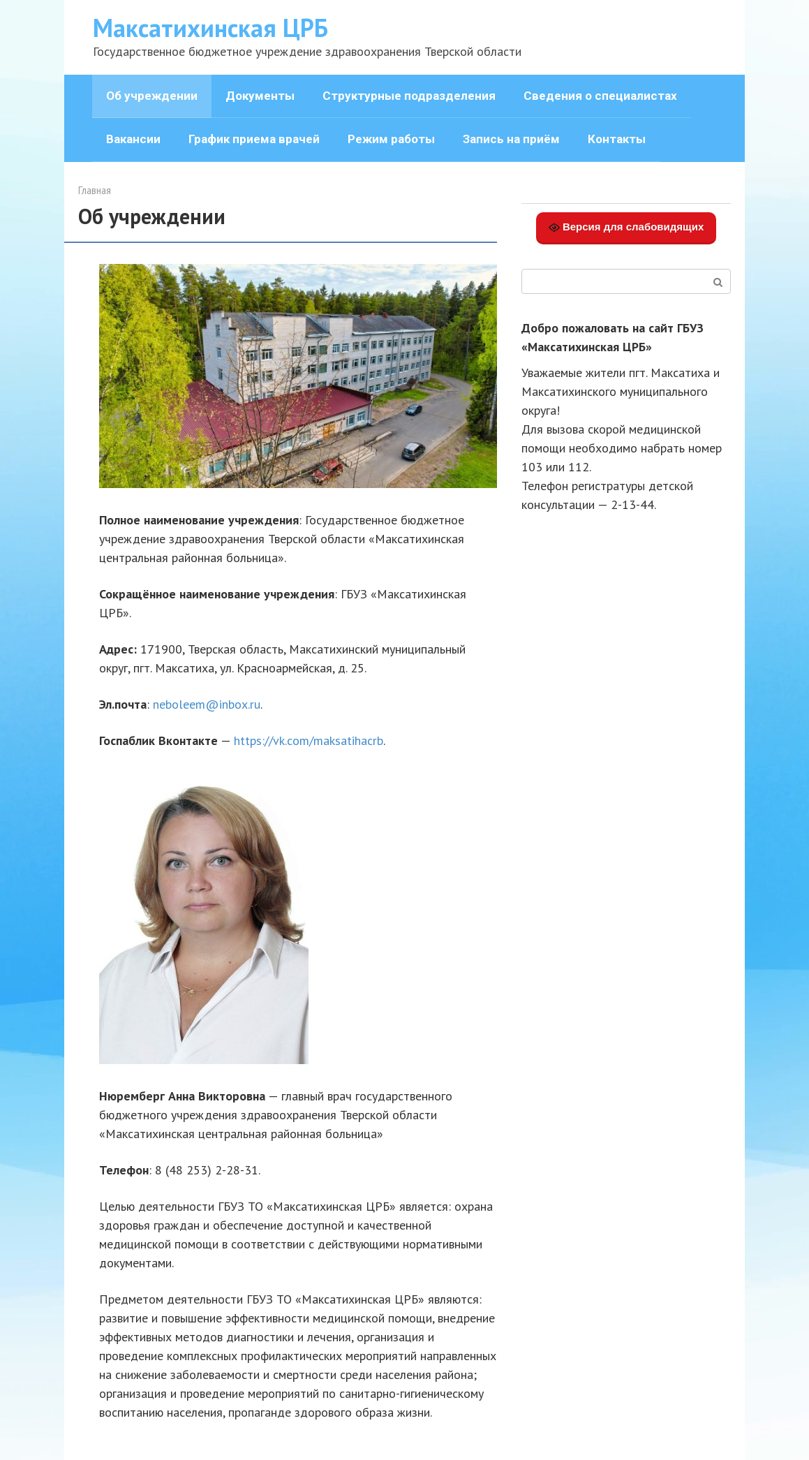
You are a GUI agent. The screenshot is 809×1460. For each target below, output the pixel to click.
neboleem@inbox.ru (206, 704)
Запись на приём (511, 139)
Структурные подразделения (409, 96)
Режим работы (391, 139)
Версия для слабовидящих (626, 227)
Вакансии (133, 139)
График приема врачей (254, 139)
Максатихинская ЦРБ (210, 27)
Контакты (617, 139)
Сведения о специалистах (600, 96)
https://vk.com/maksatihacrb (308, 740)
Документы (260, 96)
